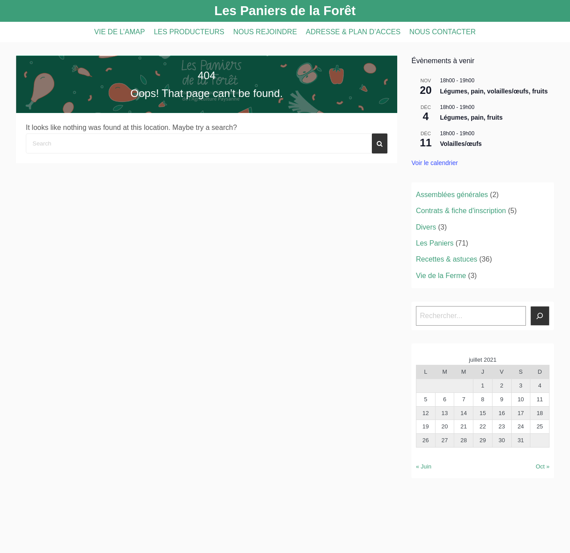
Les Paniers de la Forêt (285, 11)
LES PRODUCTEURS (189, 32)
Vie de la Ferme (441, 275)
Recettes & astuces (446, 259)
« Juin (424, 466)
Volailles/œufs (461, 143)
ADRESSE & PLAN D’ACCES (353, 32)
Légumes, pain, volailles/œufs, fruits (494, 91)
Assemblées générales (452, 194)
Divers (426, 227)
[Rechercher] (540, 316)
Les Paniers (435, 243)
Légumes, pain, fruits (471, 117)
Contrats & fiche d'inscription (461, 210)
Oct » (543, 466)
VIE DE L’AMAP (119, 32)
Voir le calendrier (434, 162)
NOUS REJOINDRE (265, 32)
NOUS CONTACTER (442, 32)
